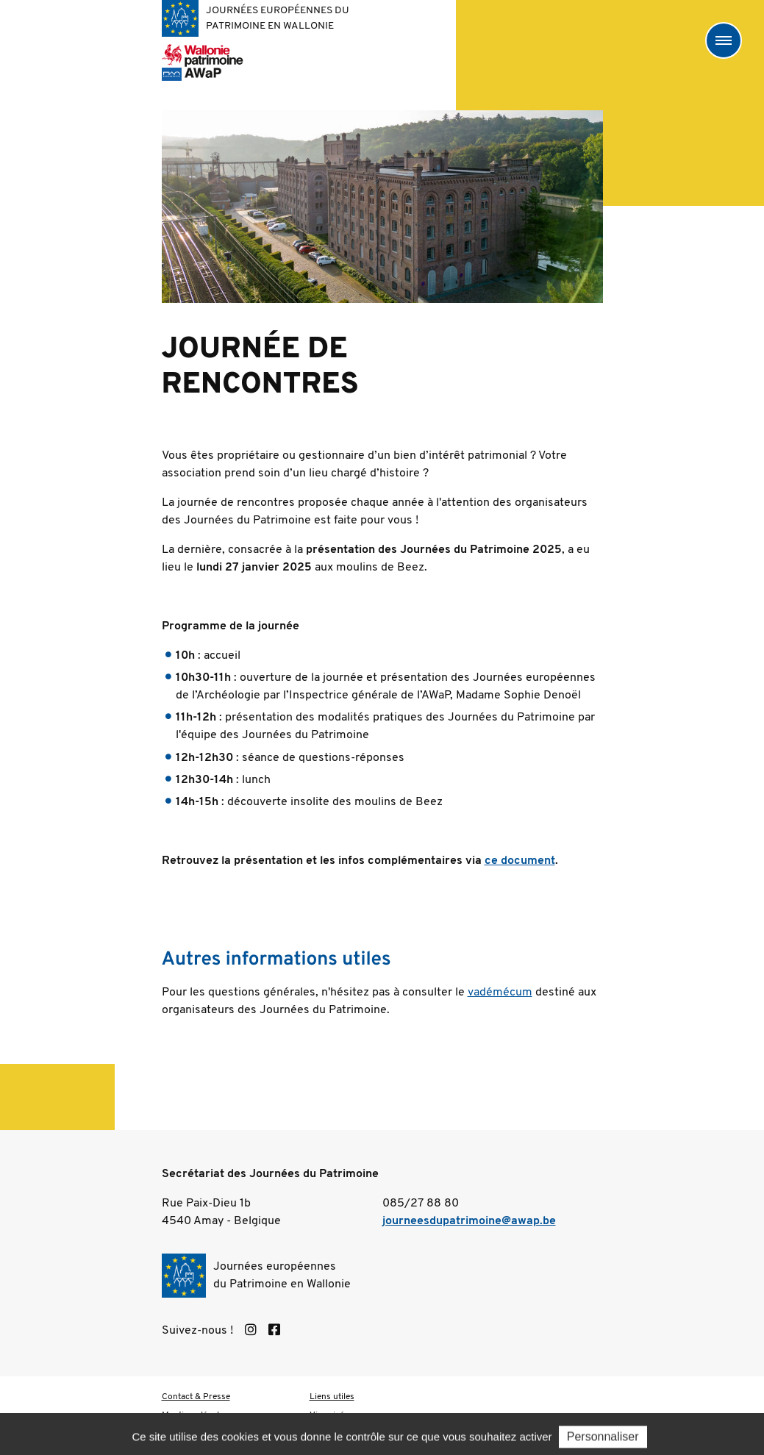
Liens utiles (332, 1397)
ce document (520, 861)
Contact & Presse (196, 1397)
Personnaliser (603, 1437)
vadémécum (500, 992)
